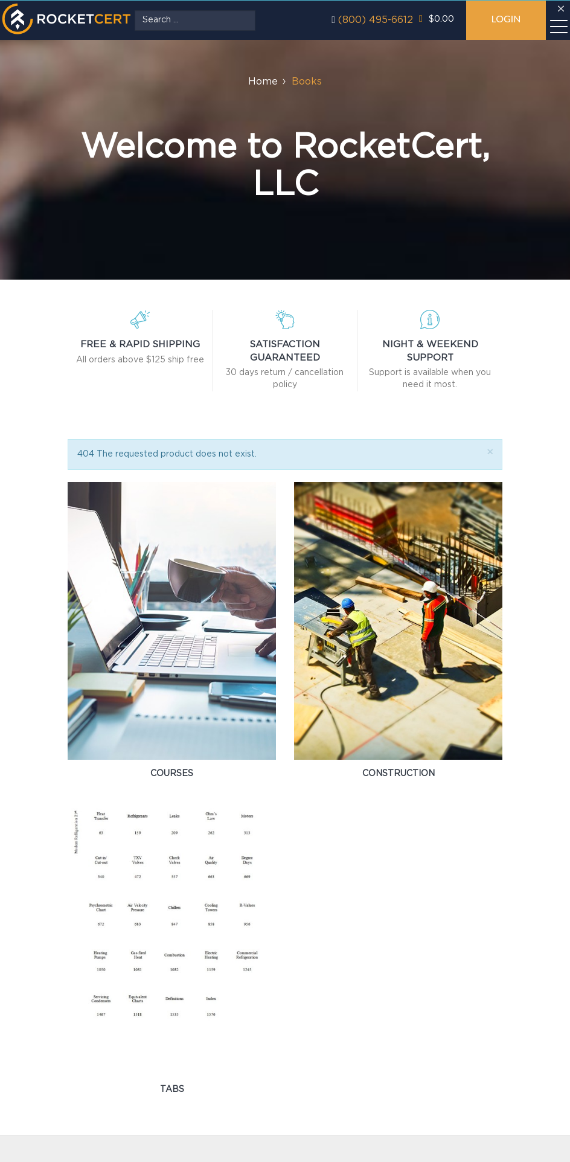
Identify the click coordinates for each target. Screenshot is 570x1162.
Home (263, 81)
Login (505, 18)
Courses (171, 773)
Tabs (172, 1089)
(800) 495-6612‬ (375, 20)
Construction (398, 773)
